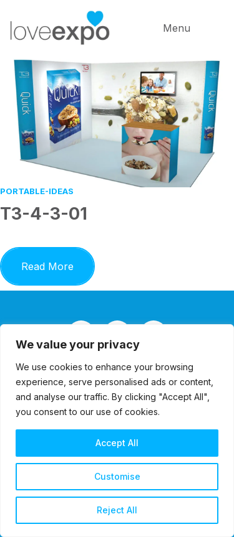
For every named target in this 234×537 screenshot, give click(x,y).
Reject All (117, 510)
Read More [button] (58, 264)
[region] (117, 430)
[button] (193, 28)
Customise (117, 476)
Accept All (117, 442)
